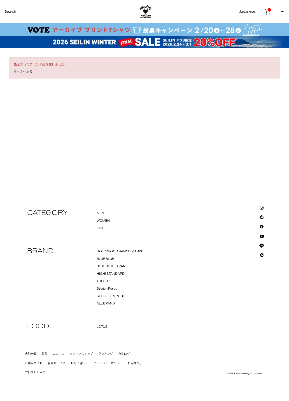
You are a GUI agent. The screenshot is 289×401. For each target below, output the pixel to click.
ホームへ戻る (23, 71)
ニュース (58, 354)
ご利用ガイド (33, 363)
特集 (45, 354)
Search (10, 12)
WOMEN (103, 221)
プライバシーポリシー (108, 363)
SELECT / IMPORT (111, 296)
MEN (100, 213)
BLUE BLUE (105, 259)
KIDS (101, 228)
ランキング (105, 354)
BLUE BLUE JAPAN (111, 266)
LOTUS (102, 327)
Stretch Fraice (107, 288)
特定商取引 (135, 363)
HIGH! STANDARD (111, 274)
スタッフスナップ (81, 354)
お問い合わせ (79, 363)
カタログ (124, 354)
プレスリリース (35, 372)
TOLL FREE (105, 281)
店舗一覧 (31, 354)
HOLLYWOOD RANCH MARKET (121, 251)
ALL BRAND (106, 303)
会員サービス (56, 363)
